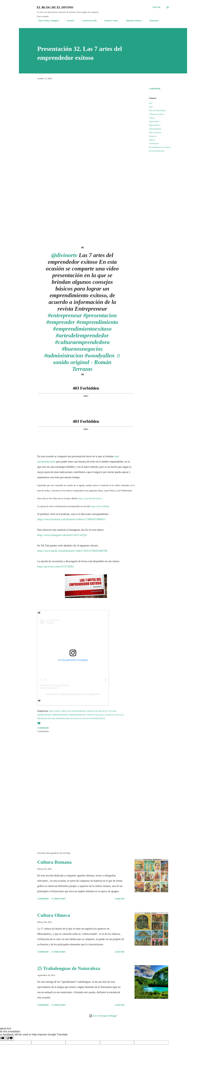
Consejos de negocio (156, 114)
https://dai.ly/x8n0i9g (100, 506)
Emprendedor (154, 122)
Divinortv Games (109, 21)
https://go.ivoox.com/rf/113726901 (55, 566)
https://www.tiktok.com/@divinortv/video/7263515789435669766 (72, 550)
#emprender (60, 322)
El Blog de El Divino (55, 7)
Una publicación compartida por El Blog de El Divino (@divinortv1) (73, 694)
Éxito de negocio (155, 133)
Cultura (152, 118)
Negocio (152, 140)
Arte (150, 103)
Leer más (120, 899)
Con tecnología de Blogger (103, 1016)
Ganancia (152, 136)
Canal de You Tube (88, 21)
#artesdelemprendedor (82, 335)
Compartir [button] (154, 89)
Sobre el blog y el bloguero (47, 21)
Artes (151, 107)
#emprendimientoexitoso (82, 329)
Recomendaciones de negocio (160, 147)
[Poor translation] (9, 1038)
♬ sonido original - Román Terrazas (86, 362)
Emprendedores (155, 125)
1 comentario (58, 899)
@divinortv (64, 255)
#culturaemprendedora (82, 342)
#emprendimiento (97, 322)
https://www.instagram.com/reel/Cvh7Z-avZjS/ (62, 535)
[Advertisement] (81, 819)
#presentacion (100, 315)
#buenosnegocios (82, 349)
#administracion (63, 355)
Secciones (69, 21)
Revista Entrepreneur (157, 151)
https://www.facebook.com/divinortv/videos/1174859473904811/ (71, 519)
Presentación (154, 144)
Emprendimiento (155, 129)
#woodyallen (99, 355)
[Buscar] (156, 7)
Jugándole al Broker (132, 21)
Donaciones (152, 21)
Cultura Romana (54, 862)
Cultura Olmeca (53, 915)
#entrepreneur (65, 315)
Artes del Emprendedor (157, 110)
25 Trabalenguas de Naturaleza (68, 968)
